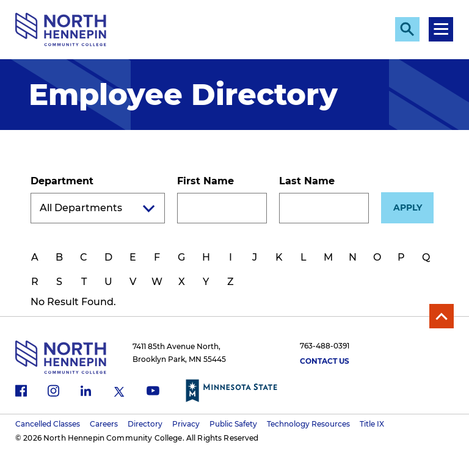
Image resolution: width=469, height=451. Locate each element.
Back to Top (441, 316)
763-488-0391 (324, 345)
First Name (205, 181)
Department (62, 181)
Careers (104, 423)
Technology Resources (308, 423)
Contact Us (324, 361)
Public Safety (233, 423)
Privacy (186, 423)
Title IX (372, 423)
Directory (145, 423)
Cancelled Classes (47, 423)
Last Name (307, 181)
